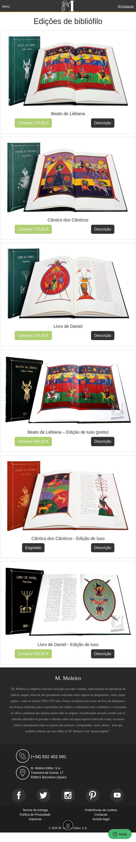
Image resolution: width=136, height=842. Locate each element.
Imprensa (35, 819)
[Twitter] (43, 795)
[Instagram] (68, 795)
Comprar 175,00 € (33, 123)
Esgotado (33, 548)
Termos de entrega (35, 810)
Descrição (102, 123)
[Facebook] (19, 795)
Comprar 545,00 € (33, 441)
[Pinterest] (92, 795)
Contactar (127, 6)
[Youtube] (117, 795)
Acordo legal (101, 819)
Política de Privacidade (35, 814)
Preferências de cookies (101, 810)
